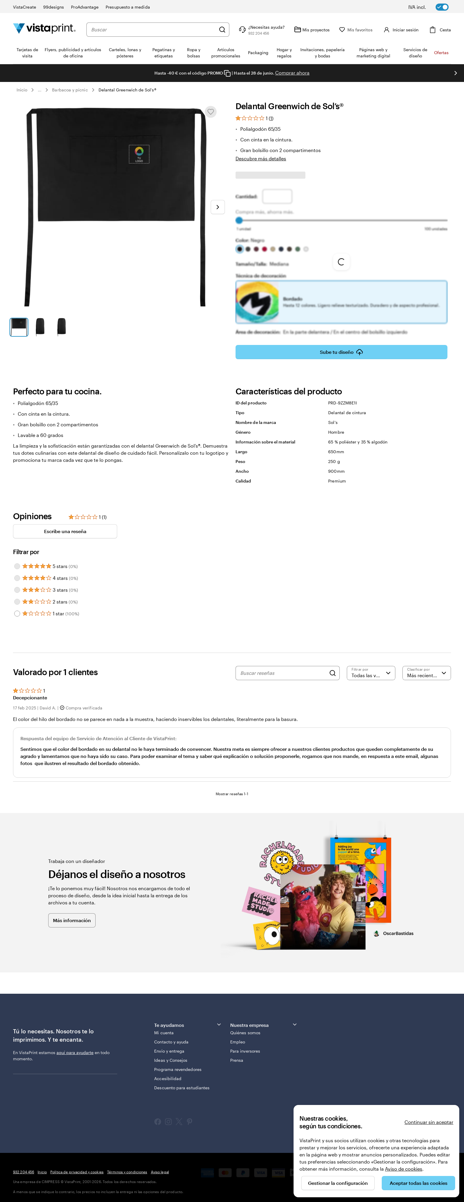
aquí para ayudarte (75, 1048)
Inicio (22, 89)
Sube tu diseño (341, 347)
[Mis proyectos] (323, 29)
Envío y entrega (169, 1046)
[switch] (433, 7)
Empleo (237, 1037)
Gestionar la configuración (338, 1183)
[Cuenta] (406, 29)
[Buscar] (234, 30)
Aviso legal (160, 1168)
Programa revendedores (177, 1065)
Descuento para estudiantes (182, 1083)
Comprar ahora (292, 72)
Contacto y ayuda (171, 1037)
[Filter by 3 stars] (17, 586)
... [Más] (39, 90)
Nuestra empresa (264, 1020)
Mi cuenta (164, 1028)
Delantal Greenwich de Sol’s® (127, 89)
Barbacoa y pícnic (70, 89)
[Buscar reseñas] (283, 668)
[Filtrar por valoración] (371, 669)
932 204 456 (23, 1168)
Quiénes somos (245, 1028)
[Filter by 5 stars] (17, 562)
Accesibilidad (167, 1074)
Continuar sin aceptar (429, 1122)
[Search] (333, 669)
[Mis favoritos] (367, 30)
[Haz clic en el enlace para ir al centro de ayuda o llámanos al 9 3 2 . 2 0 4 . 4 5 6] (273, 29)
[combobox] (159, 29)
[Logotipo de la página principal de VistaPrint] (44, 29)
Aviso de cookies (403, 1169)
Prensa (236, 1056)
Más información (72, 916)
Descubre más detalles (261, 158)
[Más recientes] (426, 669)
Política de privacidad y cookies (77, 1168)
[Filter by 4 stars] (17, 574)
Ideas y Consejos (170, 1056)
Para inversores (245, 1046)
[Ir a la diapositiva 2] (40, 327)
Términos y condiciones (127, 1168)
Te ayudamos (188, 1020)
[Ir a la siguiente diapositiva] (456, 73)
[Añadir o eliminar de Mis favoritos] (211, 112)
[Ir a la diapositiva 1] (18, 327)
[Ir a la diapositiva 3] (61, 327)
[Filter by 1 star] (17, 609)
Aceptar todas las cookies (418, 1183)
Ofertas (441, 52)
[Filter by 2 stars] (17, 598)
